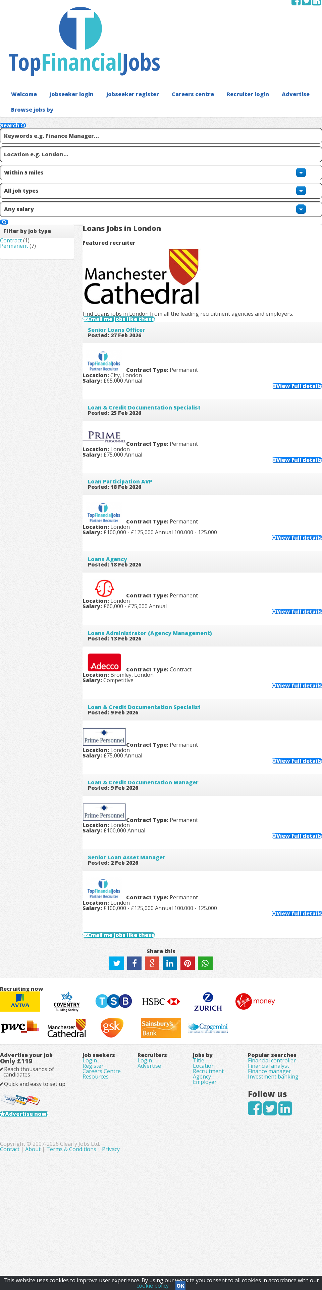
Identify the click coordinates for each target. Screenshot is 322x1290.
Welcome (21, 50)
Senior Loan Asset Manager (137, 769)
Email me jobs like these (139, 187)
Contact (111, 1253)
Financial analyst (263, 1134)
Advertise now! (48, 1203)
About (134, 1253)
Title (196, 1122)
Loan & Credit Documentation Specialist (155, 291)
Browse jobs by (28, 65)
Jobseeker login (62, 50)
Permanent (25, 184)
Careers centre (167, 50)
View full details (286, 263)
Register (98, 1130)
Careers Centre (107, 1140)
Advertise (256, 50)
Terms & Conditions (173, 1253)
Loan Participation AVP (131, 371)
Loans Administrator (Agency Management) (161, 530)
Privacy (212, 1253)
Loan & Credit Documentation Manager (154, 689)
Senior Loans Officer (127, 211)
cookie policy (153, 1283)
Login (95, 1121)
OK (180, 1283)
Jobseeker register (115, 50)
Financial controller (266, 1122)
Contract (22, 175)
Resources (101, 1149)
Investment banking (268, 1159)
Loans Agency (118, 450)
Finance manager (264, 1146)
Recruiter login (215, 50)
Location (202, 1134)
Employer (203, 1171)
